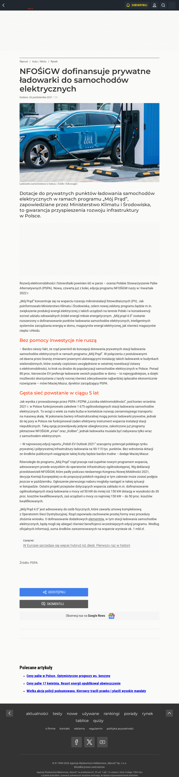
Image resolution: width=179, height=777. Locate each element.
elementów (96, 519)
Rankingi (112, 702)
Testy (57, 702)
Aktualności (37, 702)
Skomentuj (128, 592)
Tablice (82, 709)
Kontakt (65, 717)
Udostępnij (57, 592)
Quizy (98, 709)
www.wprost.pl (95, 767)
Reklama (79, 717)
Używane (90, 702)
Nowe (72, 702)
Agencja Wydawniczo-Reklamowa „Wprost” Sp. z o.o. (98, 752)
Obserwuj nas (84, 605)
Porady (131, 702)
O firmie (50, 717)
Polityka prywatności (120, 717)
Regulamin (96, 717)
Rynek (147, 702)
